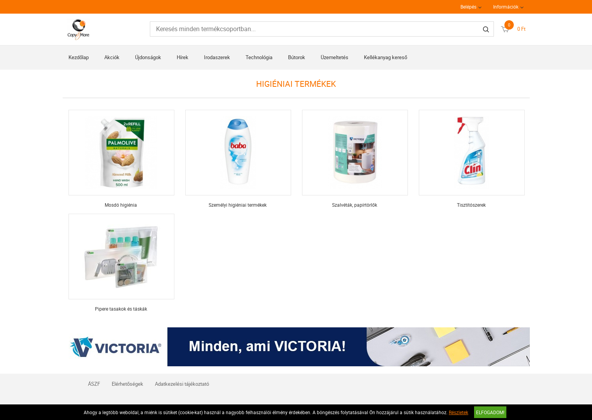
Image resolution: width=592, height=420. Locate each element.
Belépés (468, 7)
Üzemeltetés (334, 57)
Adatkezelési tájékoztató (182, 383)
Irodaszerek (217, 57)
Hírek (182, 57)
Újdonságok (148, 57)
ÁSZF (94, 383)
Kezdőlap (79, 57)
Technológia (259, 57)
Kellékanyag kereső (385, 57)
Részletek (458, 412)
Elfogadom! (490, 412)
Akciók (111, 57)
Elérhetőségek (127, 383)
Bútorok (296, 57)
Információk (505, 7)
